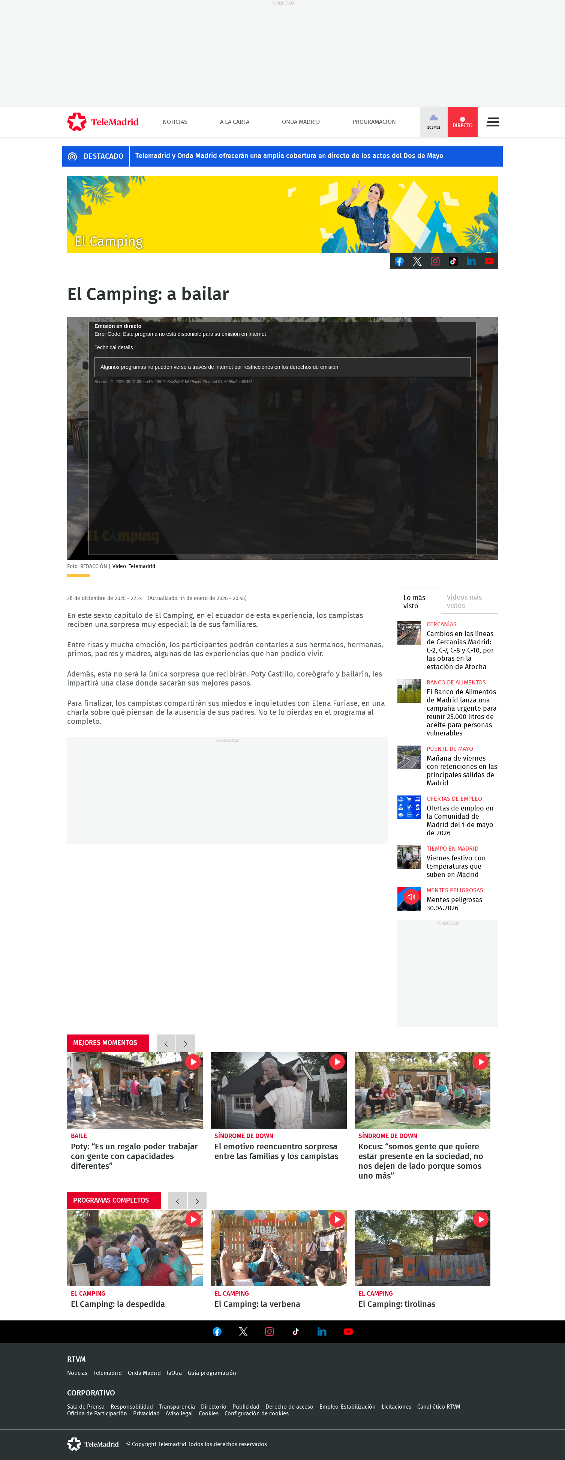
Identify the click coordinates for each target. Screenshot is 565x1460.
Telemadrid (107, 1373)
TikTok (453, 261)
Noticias (175, 122)
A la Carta (234, 122)
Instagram (435, 261)
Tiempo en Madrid (452, 849)
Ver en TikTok (295, 1333)
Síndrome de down (243, 1136)
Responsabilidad (132, 1407)
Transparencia (177, 1407)
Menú (493, 122)
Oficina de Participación (97, 1413)
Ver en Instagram (269, 1331)
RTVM (76, 1359)
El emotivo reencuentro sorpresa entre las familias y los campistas (279, 1090)
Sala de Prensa (86, 1407)
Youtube (489, 261)
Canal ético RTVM (438, 1407)
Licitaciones (396, 1407)
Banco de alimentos (456, 683)
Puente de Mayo (450, 749)
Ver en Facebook (217, 1333)
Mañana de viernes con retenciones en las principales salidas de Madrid (409, 757)
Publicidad (245, 1407)
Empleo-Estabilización (347, 1407)
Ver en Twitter (243, 1333)
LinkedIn (471, 261)
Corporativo (91, 1393)
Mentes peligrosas (455, 890)
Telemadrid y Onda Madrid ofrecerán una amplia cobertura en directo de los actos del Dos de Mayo (289, 156)
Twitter (417, 261)
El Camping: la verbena (279, 1248)
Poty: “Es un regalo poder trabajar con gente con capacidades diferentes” (135, 1090)
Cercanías (442, 624)
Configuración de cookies (257, 1413)
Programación (374, 122)
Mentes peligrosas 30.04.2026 (409, 899)
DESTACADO (104, 156)
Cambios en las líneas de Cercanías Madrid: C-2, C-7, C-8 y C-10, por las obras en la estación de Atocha (409, 633)
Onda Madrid (301, 122)
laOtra (174, 1373)
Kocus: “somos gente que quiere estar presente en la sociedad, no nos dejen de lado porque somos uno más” (423, 1090)
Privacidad (146, 1413)
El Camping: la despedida (135, 1248)
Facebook (399, 261)
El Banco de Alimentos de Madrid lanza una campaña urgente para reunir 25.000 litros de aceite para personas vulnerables (409, 691)
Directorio (213, 1407)
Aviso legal (179, 1413)
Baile (79, 1136)
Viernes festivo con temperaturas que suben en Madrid (409, 857)
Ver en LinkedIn (322, 1331)
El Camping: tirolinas (423, 1248)
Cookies (209, 1413)
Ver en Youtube (348, 1331)
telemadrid (93, 1444)
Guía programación (212, 1373)
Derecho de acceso (289, 1407)
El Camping (88, 1293)
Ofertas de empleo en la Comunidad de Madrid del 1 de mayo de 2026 (409, 807)
